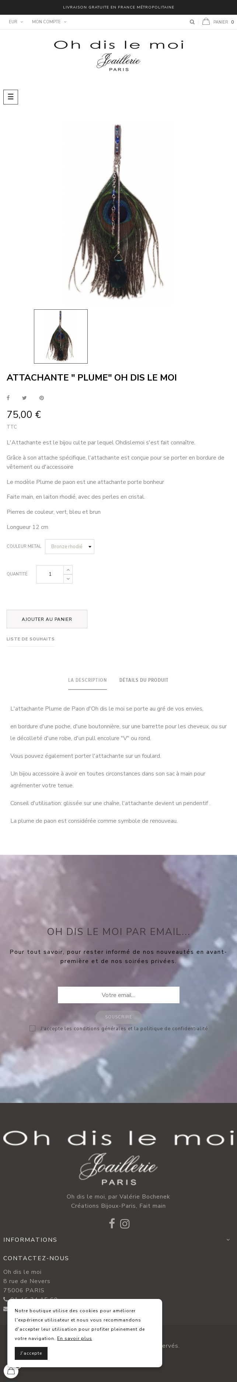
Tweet (24, 398)
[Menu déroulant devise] (15, 22)
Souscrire (118, 1017)
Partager (8, 398)
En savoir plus (74, 1338)
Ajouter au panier (47, 619)
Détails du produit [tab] (144, 680)
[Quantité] (50, 574)
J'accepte (31, 1353)
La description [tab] (87, 680)
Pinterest (41, 398)
